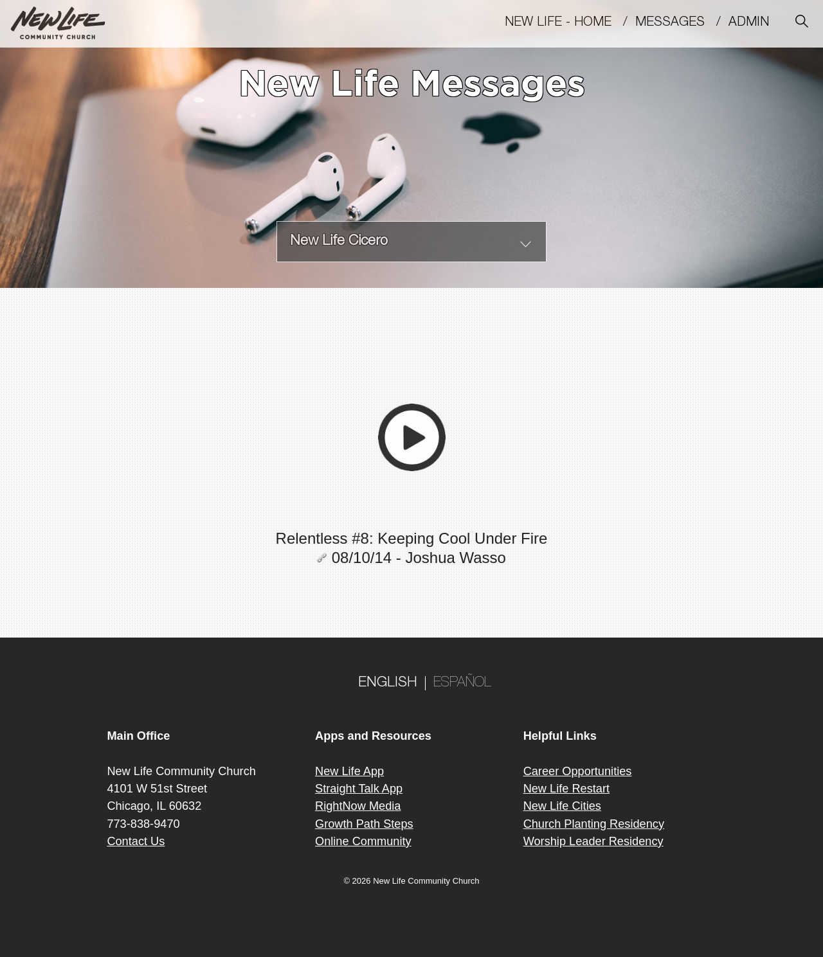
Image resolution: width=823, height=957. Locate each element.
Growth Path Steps (364, 824)
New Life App (349, 771)
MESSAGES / (681, 23)
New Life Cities (562, 806)
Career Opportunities (577, 771)
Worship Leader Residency (593, 841)
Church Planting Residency (593, 824)
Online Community (363, 841)
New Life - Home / (570, 23)
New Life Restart (566, 788)
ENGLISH (387, 683)
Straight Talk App (358, 788)
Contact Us (136, 841)
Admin (754, 23)
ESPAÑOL (462, 683)
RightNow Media (358, 806)
